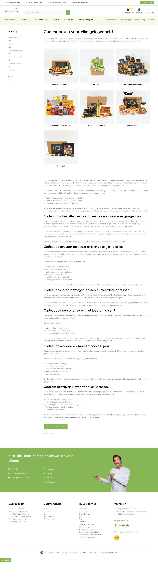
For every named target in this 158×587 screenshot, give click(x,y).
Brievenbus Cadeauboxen (19, 517)
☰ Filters (5, 560)
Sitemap (93, 552)
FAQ (81, 517)
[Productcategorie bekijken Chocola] (60, 148)
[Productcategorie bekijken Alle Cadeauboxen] (60, 67)
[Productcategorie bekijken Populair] (96, 67)
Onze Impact (84, 514)
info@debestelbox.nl (19, 473)
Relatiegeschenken (87, 529)
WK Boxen (68, 20)
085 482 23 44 (15, 469)
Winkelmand (128, 11)
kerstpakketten (106, 285)
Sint (45, 514)
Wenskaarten (84, 527)
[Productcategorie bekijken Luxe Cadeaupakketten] (133, 67)
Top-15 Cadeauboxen (17, 511)
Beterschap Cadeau (17, 522)
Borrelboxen (25, 20)
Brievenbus (12, 70)
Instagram (50, 482)
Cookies (83, 552)
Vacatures (83, 522)
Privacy (73, 552)
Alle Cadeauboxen (14, 37)
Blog (143, 20)
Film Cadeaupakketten (15, 57)
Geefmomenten (41, 20)
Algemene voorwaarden (56, 552)
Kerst (46, 509)
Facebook (50, 469)
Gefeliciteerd (49, 519)
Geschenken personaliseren (91, 535)
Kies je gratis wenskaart (126, 509)
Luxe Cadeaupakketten (15, 50)
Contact (136, 20)
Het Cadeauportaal (87, 537)
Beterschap (49, 517)
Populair (11, 44)
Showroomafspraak (86, 20)
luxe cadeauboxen (51, 234)
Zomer (46, 511)
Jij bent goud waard (14, 63)
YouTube (49, 478)
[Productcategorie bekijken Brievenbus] (133, 108)
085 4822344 (147, 2)
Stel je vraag (50, 433)
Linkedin (49, 473)
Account (139, 11)
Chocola (11, 76)
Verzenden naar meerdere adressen (131, 511)
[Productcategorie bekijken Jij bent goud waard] (96, 108)
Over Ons (151, 20)
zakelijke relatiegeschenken (82, 234)
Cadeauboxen (9, 20)
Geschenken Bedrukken (89, 532)
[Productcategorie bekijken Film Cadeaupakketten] (60, 108)
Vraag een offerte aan (55, 426)
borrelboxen (63, 234)
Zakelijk (56, 20)
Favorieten (150, 11)
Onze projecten (111, 20)
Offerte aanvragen (126, 20)
